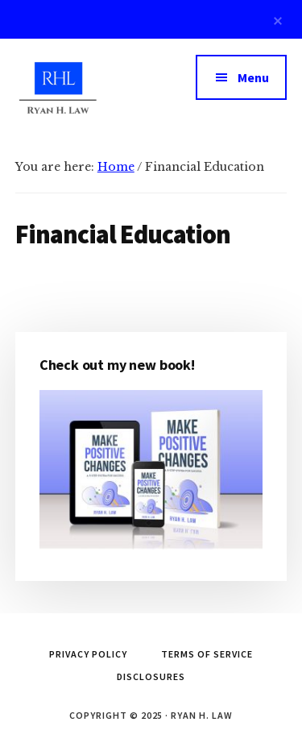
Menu (253, 77)
